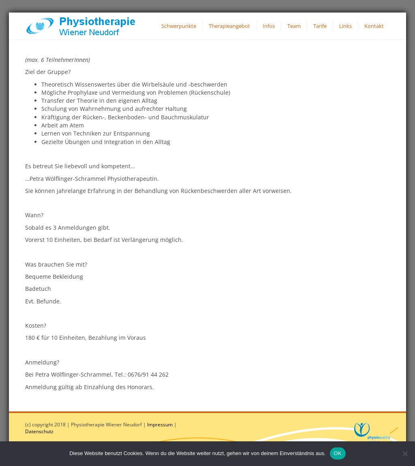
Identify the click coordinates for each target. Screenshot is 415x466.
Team (294, 26)
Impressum (160, 424)
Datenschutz (39, 431)
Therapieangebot (229, 26)
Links (345, 26)
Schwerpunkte (178, 26)
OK (338, 453)
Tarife (320, 26)
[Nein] (405, 453)
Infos (269, 26)
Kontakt (374, 26)
